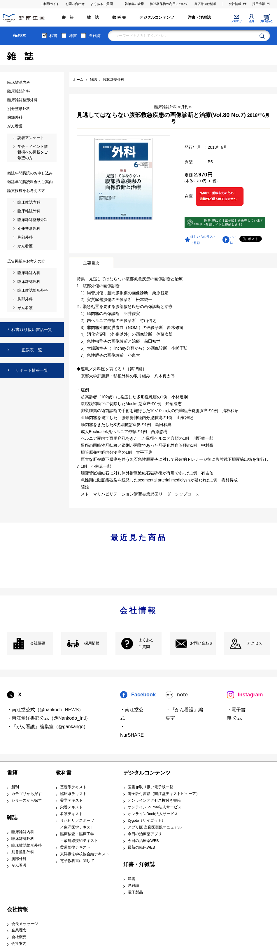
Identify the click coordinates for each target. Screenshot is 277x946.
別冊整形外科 (22, 852)
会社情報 (235, 4)
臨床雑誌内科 (22, 832)
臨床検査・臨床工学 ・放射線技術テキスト (79, 837)
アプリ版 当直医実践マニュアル (155, 827)
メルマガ (236, 21)
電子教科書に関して (77, 861)
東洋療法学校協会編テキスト (84, 854)
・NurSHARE (132, 730)
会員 (251, 21)
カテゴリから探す (26, 794)
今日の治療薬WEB (143, 841)
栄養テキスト (71, 807)
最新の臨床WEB (141, 847)
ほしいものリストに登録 (203, 240)
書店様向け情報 (205, 4)
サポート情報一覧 (31, 370)
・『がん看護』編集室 (184, 714)
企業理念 (19, 930)
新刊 (15, 787)
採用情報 (258, 4)
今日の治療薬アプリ (145, 834)
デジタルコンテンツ (156, 17)
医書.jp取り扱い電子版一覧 (150, 787)
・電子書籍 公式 (236, 714)
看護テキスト (71, 814)
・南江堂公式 (131, 714)
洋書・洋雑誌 (199, 17)
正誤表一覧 (32, 350)
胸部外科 (19, 859)
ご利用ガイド (49, 4)
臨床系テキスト (73, 794)
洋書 (73, 35)
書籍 (12, 773)
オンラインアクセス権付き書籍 (154, 800)
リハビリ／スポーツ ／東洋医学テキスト (77, 824)
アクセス (254, 643)
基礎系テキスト (73, 787)
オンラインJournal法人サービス (155, 807)
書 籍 (67, 17)
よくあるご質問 (101, 4)
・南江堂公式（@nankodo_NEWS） (45, 709)
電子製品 (135, 892)
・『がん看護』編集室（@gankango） (47, 726)
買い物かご (266, 21)
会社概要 (37, 643)
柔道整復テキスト (75, 847)
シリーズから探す (26, 800)
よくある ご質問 (146, 643)
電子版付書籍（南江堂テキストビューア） (164, 794)
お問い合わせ (75, 4)
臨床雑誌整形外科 (26, 845)
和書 (53, 35)
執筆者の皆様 (134, 4)
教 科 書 (119, 17)
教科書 (63, 773)
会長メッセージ (24, 924)
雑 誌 (93, 17)
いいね (233, 239)
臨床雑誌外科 (22, 839)
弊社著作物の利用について (169, 4)
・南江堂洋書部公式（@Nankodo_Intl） (49, 718)
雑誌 (12, 817)
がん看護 (19, 865)
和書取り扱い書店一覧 (31, 329)
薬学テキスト (71, 800)
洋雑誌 (94, 35)
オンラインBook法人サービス (153, 814)
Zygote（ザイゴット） (147, 821)
